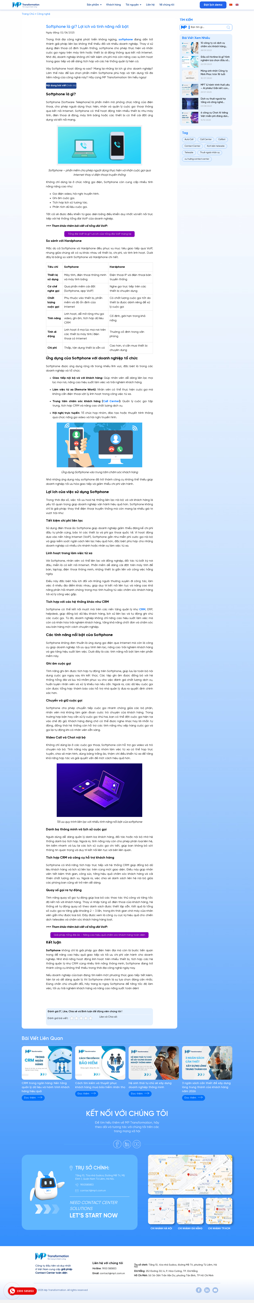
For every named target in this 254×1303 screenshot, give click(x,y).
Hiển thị (72, 85)
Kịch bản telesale (216, 146)
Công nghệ (43, 14)
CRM (142, 609)
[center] (228, 27)
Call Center (111, 401)
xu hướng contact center (197, 159)
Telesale (189, 153)
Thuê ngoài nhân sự (209, 153)
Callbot (221, 139)
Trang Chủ (28, 14)
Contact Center (192, 146)
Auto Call (189, 139)
